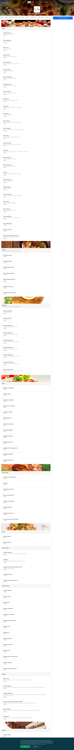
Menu (29, 2)
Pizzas (2, 17)
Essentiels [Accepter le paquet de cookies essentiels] (35, 746)
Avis (33, 2)
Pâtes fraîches (21, 17)
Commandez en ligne (63, 17)
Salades (47, 17)
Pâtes (16, 17)
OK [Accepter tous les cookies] (25, 746)
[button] (50, 17)
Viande (6, 17)
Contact (37, 2)
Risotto (27, 17)
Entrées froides (33, 17)
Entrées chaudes (41, 17)
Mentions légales (44, 2)
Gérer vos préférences (42, 743)
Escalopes (11, 17)
